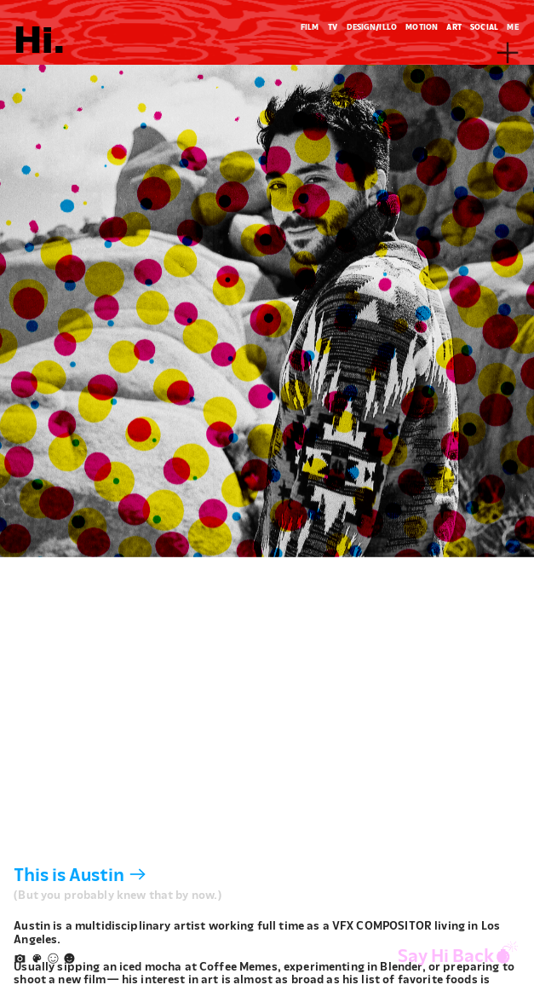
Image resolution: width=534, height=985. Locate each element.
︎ (507, 53)
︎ (53, 958)
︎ (69, 958)
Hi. (40, 36)
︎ (20, 958)
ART (453, 26)
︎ (37, 958)
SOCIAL (484, 26)
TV (332, 26)
